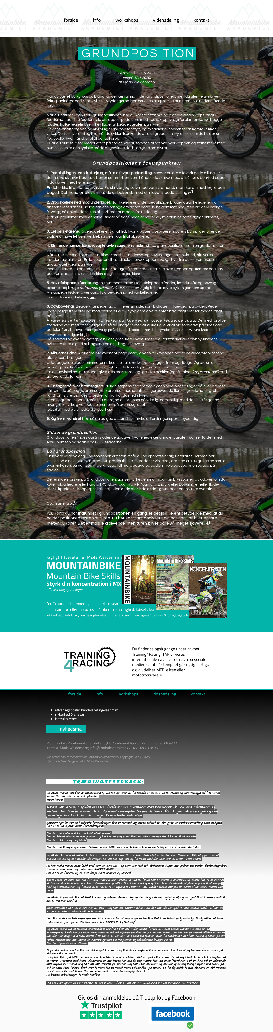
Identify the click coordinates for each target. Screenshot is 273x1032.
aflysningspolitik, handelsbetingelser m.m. (87, 710)
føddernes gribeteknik (99, 288)
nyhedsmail (72, 729)
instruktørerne (66, 719)
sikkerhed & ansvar (69, 714)
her (49, 222)
